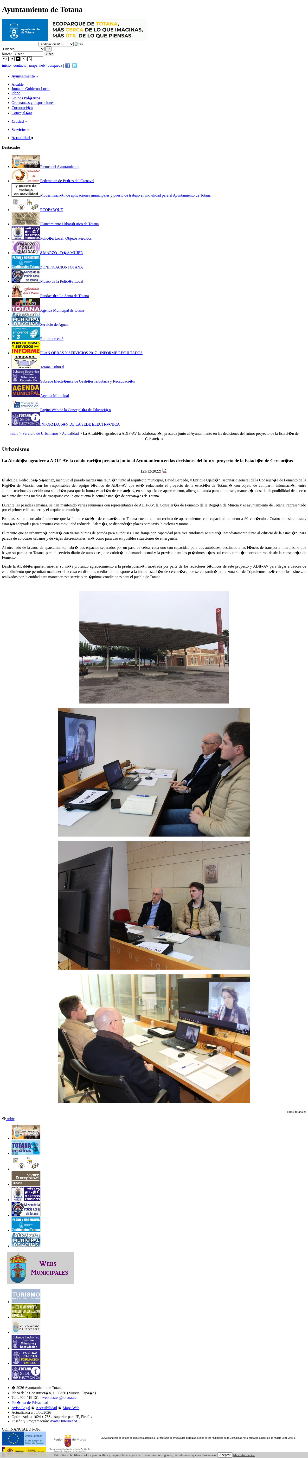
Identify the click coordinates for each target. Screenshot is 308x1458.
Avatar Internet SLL (65, 1421)
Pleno (16, 93)
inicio (7, 65)
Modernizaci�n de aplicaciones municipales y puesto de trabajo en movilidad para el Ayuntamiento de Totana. (112, 195)
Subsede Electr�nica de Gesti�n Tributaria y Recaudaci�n (73, 381)
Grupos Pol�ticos (26, 98)
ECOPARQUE (37, 210)
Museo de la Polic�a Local (47, 281)
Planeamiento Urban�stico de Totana (55, 224)
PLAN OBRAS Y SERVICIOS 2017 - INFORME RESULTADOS (77, 353)
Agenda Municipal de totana (48, 310)
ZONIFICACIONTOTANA (47, 267)
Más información (244, 1455)
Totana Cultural (38, 367)
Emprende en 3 (38, 339)
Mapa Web (71, 1408)
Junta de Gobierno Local (31, 89)
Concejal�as (22, 113)
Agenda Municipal (40, 396)
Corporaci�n (22, 108)
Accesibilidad (46, 1408)
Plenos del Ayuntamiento (45, 167)
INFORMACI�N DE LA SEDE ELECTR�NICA (66, 424)
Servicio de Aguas (40, 324)
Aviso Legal (21, 1408)
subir (8, 1119)
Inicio (14, 433)
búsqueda (55, 65)
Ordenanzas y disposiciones (33, 103)
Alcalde (18, 84)
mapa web (37, 65)
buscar (7, 54)
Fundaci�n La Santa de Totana (50, 296)
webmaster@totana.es (59, 1397)
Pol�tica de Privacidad (30, 1402)
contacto (19, 65)
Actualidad (70, 433)
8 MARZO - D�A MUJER (47, 253)
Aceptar (225, 1455)
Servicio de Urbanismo (40, 433)
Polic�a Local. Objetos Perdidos (52, 238)
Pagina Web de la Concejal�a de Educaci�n (61, 410)
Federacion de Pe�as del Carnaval (53, 181)
